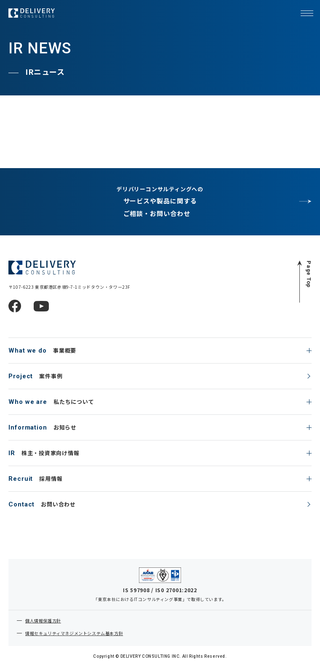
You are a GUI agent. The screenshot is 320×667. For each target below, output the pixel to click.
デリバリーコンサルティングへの (160, 202)
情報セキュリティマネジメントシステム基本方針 (74, 633)
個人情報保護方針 (43, 620)
